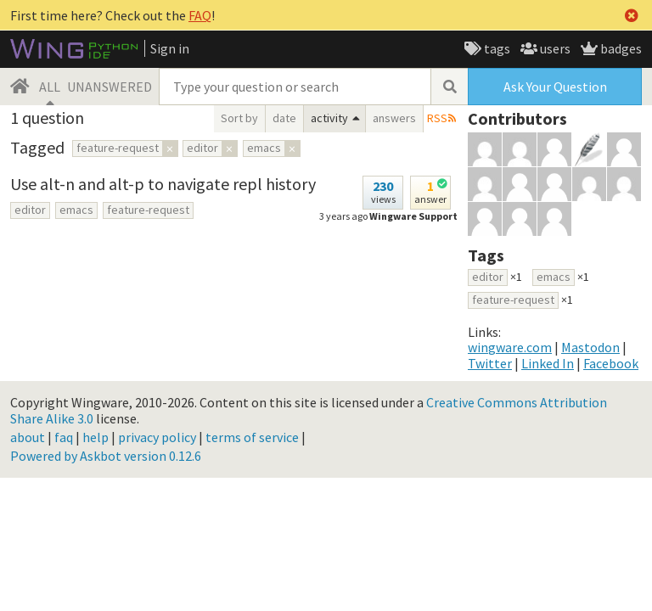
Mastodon (590, 347)
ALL (49, 86)
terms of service (252, 437)
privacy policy (157, 437)
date (284, 118)
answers (394, 118)
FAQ (199, 15)
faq (63, 437)
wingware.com (510, 347)
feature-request (148, 209)
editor (30, 209)
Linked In (547, 363)
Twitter (490, 363)
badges (620, 48)
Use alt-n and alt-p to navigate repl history (163, 183)
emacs (76, 209)
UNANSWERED (109, 86)
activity (329, 118)
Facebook (610, 363)
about (27, 437)
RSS (437, 118)
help (95, 437)
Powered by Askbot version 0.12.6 (105, 455)
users (553, 48)
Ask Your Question (555, 86)
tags (495, 48)
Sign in (169, 48)
